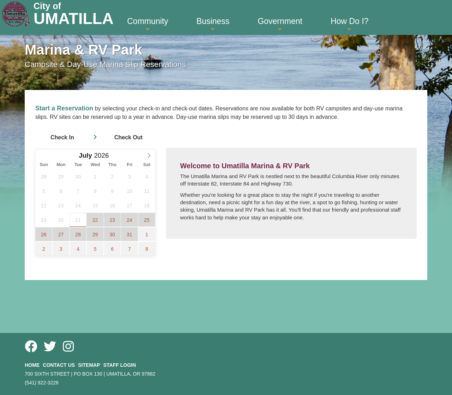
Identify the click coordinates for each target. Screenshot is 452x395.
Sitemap (89, 365)
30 (112, 234)
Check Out (128, 137)
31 (129, 234)
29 (95, 234)
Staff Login (119, 365)
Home (32, 365)
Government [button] (280, 24)
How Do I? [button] (349, 24)
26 (44, 234)
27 (61, 234)
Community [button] (147, 24)
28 (78, 234)
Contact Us (59, 365)
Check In (62, 137)
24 (129, 220)
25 (147, 220)
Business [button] (212, 24)
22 (95, 220)
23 (112, 220)
